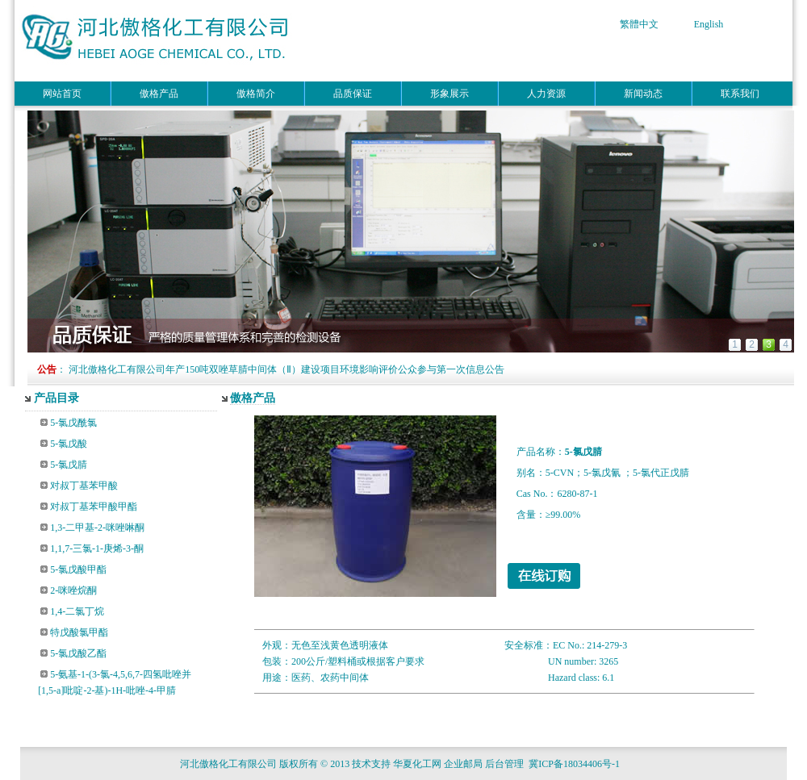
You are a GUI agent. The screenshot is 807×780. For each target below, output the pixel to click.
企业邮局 (463, 764)
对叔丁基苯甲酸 (84, 485)
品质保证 (352, 93)
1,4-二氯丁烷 (77, 611)
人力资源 (546, 93)
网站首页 (62, 93)
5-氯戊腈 (68, 464)
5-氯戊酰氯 (73, 422)
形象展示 (449, 93)
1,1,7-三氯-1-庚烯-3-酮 (97, 548)
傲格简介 (255, 93)
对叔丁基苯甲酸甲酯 (93, 506)
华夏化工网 (417, 764)
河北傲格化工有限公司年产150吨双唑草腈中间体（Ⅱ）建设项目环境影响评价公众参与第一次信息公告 (286, 369)
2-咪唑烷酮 (73, 590)
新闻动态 (643, 93)
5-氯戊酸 (68, 443)
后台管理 (504, 764)
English (709, 24)
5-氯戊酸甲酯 (78, 569)
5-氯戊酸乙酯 (78, 653)
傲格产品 (159, 93)
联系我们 (740, 93)
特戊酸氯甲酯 (79, 632)
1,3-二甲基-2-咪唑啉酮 (97, 527)
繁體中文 (639, 24)
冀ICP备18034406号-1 (576, 764)
